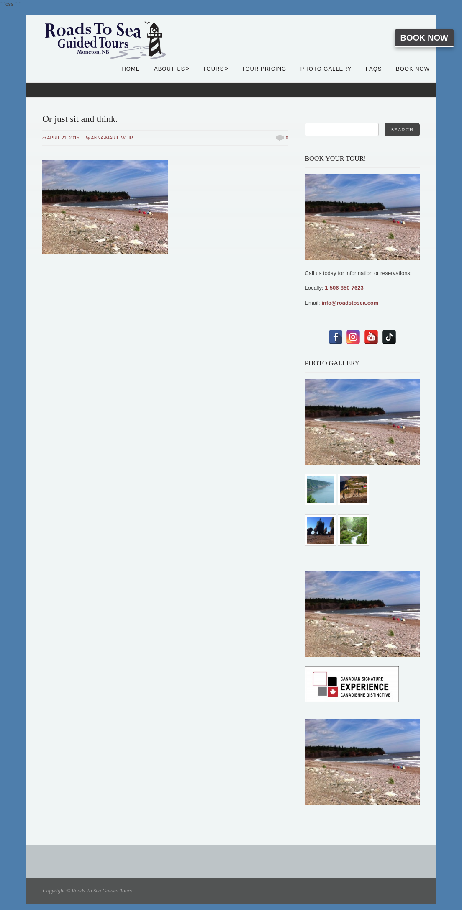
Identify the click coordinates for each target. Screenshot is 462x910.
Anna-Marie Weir (112, 137)
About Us (172, 69)
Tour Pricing (264, 69)
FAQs (374, 69)
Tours (215, 69)
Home (131, 69)
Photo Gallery (326, 69)
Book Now (424, 37)
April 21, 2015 (63, 137)
